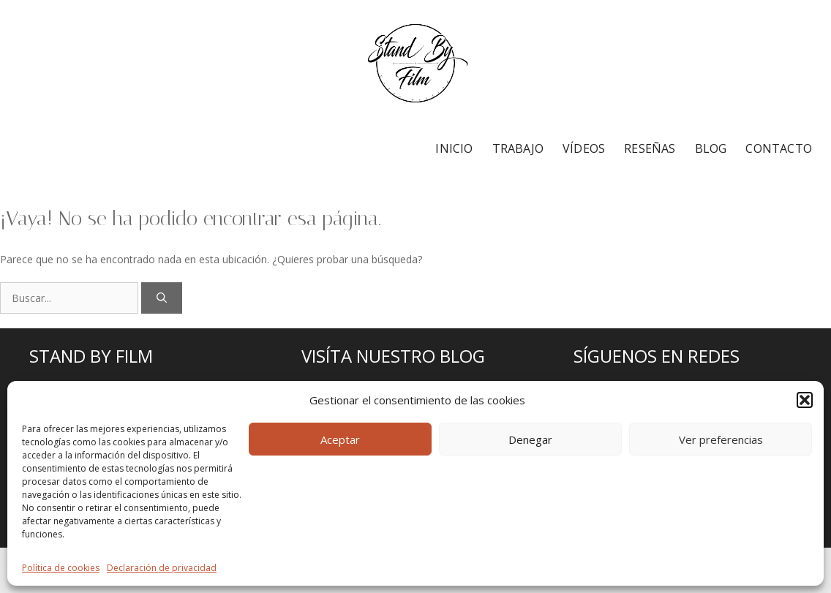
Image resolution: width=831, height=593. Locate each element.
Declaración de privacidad (162, 568)
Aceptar (340, 439)
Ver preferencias (721, 439)
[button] (804, 400)
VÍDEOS (584, 148)
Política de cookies (60, 568)
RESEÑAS (649, 148)
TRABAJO (518, 148)
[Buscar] (161, 298)
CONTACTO (778, 148)
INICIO (454, 148)
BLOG (711, 148)
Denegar (530, 439)
